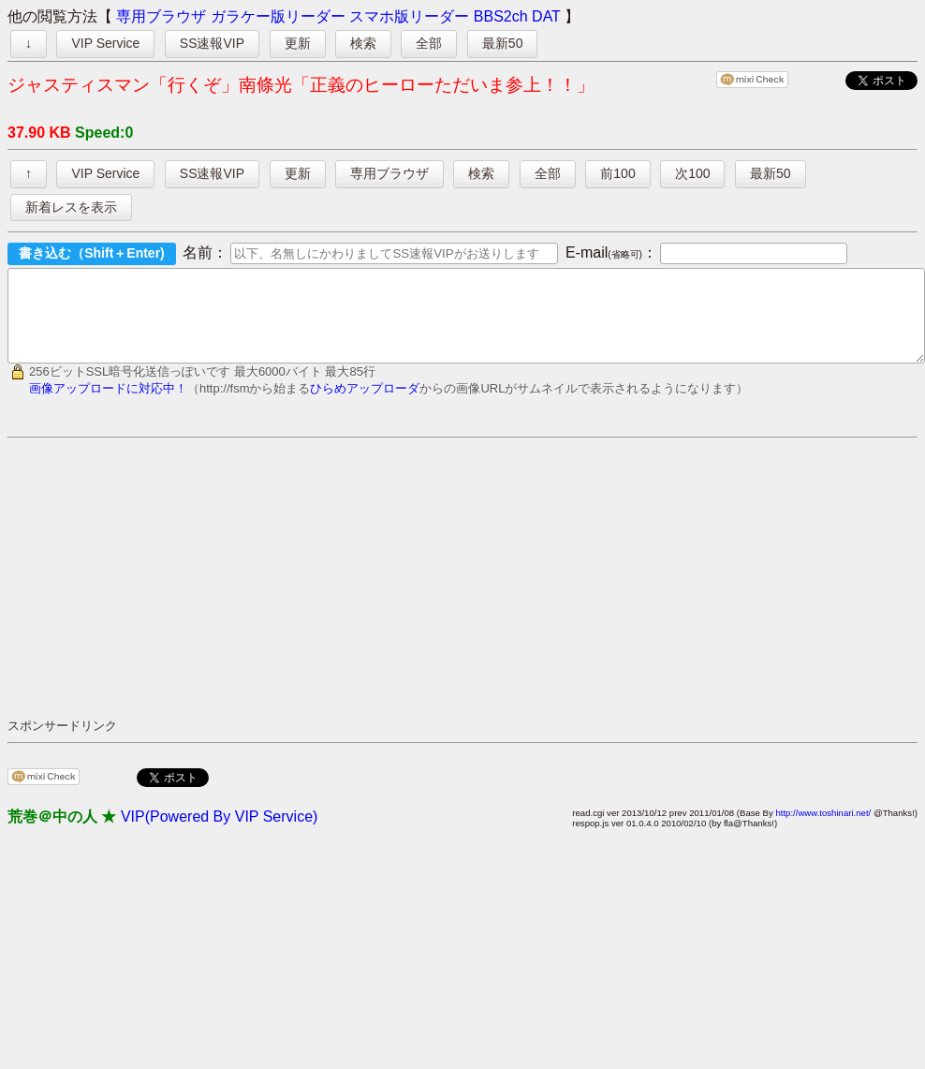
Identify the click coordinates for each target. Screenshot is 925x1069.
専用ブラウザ (161, 16)
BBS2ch (501, 16)
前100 (617, 173)
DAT (546, 16)
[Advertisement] (234, 594)
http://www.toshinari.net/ (823, 829)
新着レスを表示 (71, 207)
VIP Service (105, 43)
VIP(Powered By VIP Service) (219, 833)
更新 (298, 43)
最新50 (502, 43)
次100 (692, 173)
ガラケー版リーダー (278, 16)
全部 (429, 43)
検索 (363, 43)
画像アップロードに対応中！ (108, 405)
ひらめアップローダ (364, 405)
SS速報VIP (212, 43)
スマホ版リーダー (409, 16)
